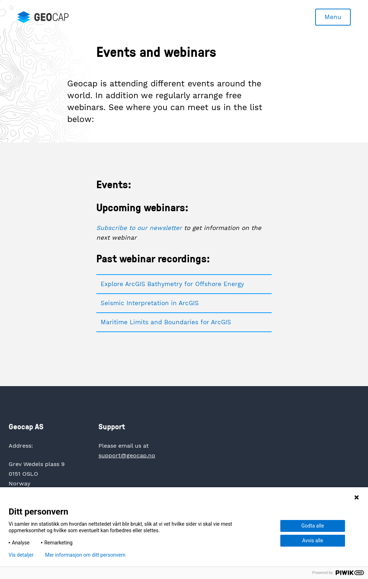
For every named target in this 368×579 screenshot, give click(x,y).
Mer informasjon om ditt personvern (85, 555)
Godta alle (313, 526)
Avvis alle (312, 540)
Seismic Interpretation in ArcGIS (150, 303)
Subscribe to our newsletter (139, 227)
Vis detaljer (21, 555)
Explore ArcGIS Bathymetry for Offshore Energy (172, 284)
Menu (333, 17)
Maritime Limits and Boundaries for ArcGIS (166, 322)
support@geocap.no (126, 455)
